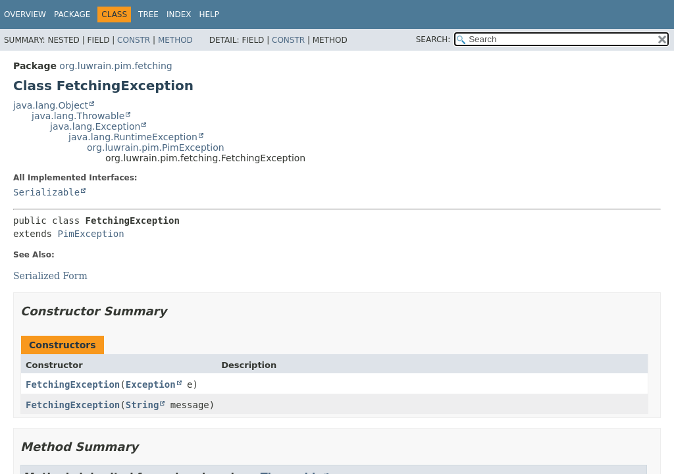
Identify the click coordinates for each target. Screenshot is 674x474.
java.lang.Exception (95, 126)
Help (209, 14)
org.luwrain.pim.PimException (155, 147)
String (142, 405)
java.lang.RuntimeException (132, 137)
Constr (133, 40)
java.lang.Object (50, 105)
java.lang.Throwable (78, 116)
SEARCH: (433, 39)
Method (175, 40)
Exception (151, 384)
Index (179, 14)
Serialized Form (50, 276)
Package (72, 14)
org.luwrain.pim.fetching (115, 66)
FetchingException (73, 384)
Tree (148, 14)
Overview (25, 14)
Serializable (46, 192)
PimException (90, 233)
